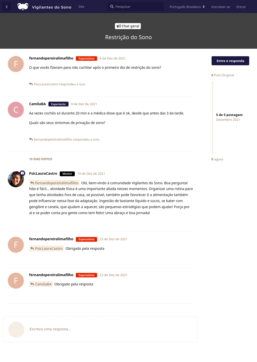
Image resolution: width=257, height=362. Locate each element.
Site (81, 6)
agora (217, 159)
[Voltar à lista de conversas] (6, 6)
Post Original (222, 75)
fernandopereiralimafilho (56, 182)
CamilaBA (43, 284)
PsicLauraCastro (48, 248)
